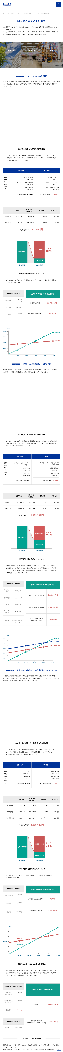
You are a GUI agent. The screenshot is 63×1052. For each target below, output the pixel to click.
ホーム (5, 13)
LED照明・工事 (29, 13)
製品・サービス (16, 13)
